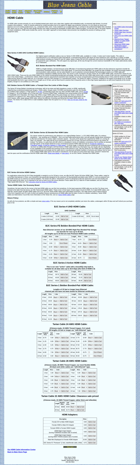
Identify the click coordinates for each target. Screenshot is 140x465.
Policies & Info (54, 11)
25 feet (86, 91)
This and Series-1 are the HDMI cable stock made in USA (123, 113)
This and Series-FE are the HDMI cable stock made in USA (123, 153)
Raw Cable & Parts (37, 11)
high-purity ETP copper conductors (122, 101)
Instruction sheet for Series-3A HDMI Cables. (43, 182)
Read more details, (54, 153)
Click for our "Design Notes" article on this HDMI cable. (123, 157)
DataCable (20, 11)
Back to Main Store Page (17, 452)
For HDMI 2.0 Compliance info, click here (122, 122)
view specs (65, 153)
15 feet (40, 91)
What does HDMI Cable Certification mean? (121, 45)
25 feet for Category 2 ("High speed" (54, 145)
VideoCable (14, 11)
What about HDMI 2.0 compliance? (121, 48)
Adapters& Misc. (27, 11)
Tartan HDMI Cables (64, 195)
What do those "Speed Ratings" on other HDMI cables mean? (121, 40)
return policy (46, 201)
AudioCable (7, 11)
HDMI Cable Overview (121, 30)
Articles (46, 12)
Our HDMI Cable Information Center (22, 449)
